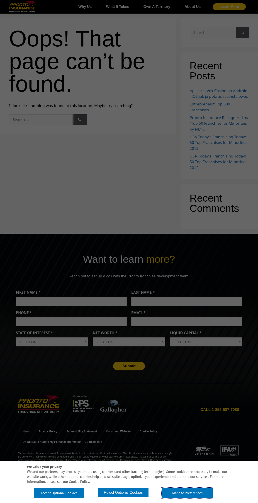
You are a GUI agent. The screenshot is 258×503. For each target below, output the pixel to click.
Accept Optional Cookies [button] (59, 493)
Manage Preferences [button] (187, 493)
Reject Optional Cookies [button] (123, 492)
